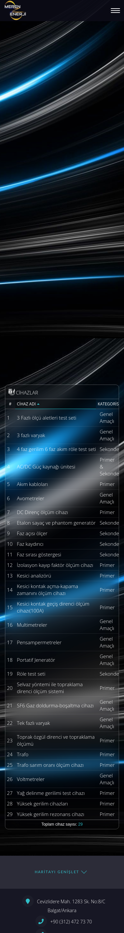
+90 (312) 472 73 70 (63, 921)
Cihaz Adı (28, 403)
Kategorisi (108, 403)
